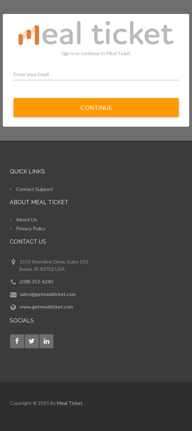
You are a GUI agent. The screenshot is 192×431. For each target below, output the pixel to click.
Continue (96, 107)
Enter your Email (31, 74)
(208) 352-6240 (36, 281)
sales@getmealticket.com (48, 294)
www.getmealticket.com (46, 307)
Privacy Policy (31, 228)
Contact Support (34, 189)
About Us (26, 219)
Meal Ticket (70, 403)
